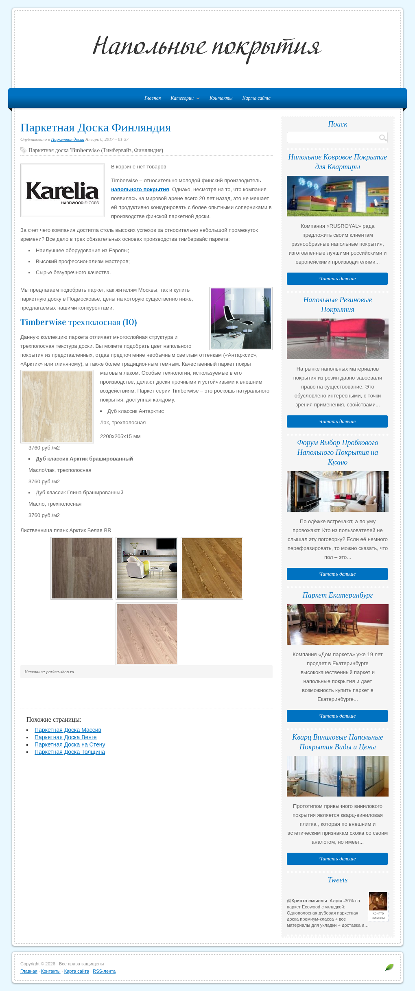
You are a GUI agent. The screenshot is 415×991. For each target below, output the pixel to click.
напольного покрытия (140, 189)
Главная (28, 971)
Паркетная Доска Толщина (70, 752)
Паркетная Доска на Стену (70, 744)
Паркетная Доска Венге (66, 737)
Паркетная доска (68, 139)
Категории (183, 99)
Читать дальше (337, 278)
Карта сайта (256, 98)
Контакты (221, 98)
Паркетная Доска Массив (68, 730)
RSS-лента (104, 971)
